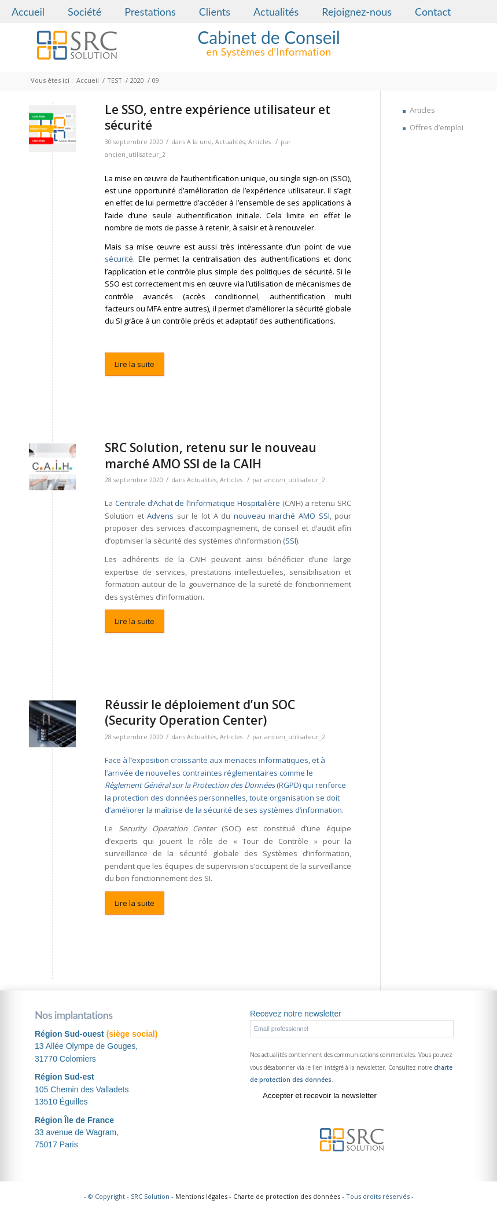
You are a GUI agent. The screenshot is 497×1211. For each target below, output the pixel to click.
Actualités (276, 11)
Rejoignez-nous (357, 11)
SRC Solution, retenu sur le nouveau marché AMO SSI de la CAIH (210, 455)
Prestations (150, 11)
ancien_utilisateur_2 (135, 155)
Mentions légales (201, 1196)
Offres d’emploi (436, 127)
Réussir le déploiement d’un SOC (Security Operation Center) (200, 712)
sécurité (119, 259)
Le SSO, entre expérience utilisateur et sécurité (217, 117)
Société (84, 11)
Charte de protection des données (286, 1196)
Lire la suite (134, 364)
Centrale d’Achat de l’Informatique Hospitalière (197, 503)
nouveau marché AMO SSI (282, 516)
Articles (259, 142)
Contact (433, 11)
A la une (199, 142)
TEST (114, 80)
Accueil (28, 11)
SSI (290, 540)
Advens (160, 516)
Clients (214, 11)
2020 (137, 80)
